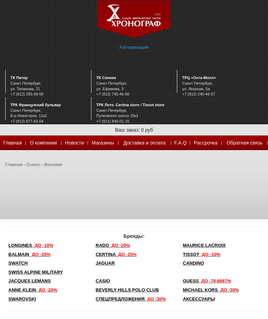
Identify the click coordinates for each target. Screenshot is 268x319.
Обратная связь (244, 143)
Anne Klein (32, 290)
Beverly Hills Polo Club (127, 290)
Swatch (18, 263)
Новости (74, 143)
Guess (33, 164)
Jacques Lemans (29, 280)
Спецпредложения (131, 299)
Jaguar (105, 263)
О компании (43, 143)
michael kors (211, 290)
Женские (53, 164)
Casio (103, 280)
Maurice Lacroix (204, 245)
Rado (113, 245)
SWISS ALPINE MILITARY (35, 272)
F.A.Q (180, 143)
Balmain (29, 254)
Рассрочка (205, 143)
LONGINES (30, 245)
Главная (12, 143)
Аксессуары (199, 299)
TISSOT (202, 254)
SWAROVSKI (22, 299)
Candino (193, 263)
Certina (116, 254)
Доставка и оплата (145, 143)
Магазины (103, 143)
